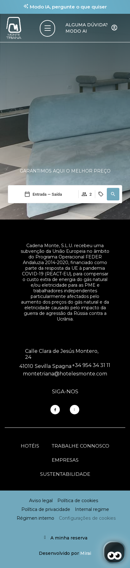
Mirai (85, 553)
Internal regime (92, 509)
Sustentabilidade (65, 474)
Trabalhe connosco (80, 446)
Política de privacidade (45, 509)
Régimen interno (35, 518)
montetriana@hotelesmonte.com (65, 374)
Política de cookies (77, 500)
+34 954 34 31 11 (91, 365)
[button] (113, 194)
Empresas (65, 460)
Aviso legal (41, 500)
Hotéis (30, 446)
